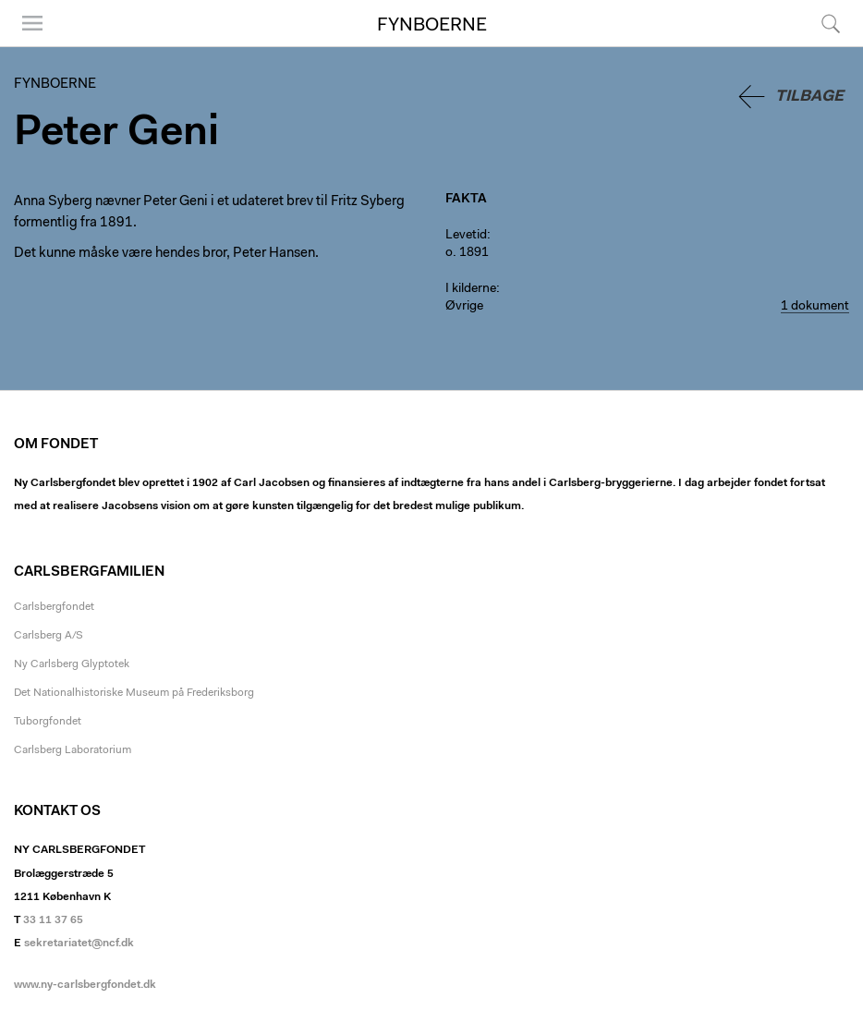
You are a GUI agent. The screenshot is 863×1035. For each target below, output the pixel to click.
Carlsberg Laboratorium (72, 750)
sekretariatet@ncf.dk (79, 943)
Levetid (466, 235)
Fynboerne (432, 26)
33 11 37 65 (53, 920)
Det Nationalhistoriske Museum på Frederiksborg (134, 693)
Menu (32, 23)
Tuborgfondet (47, 721)
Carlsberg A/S (48, 635)
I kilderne (470, 289)
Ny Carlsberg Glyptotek (71, 664)
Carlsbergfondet (54, 607)
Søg (831, 23)
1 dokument (815, 306)
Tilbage (809, 96)
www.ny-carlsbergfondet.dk (85, 985)
